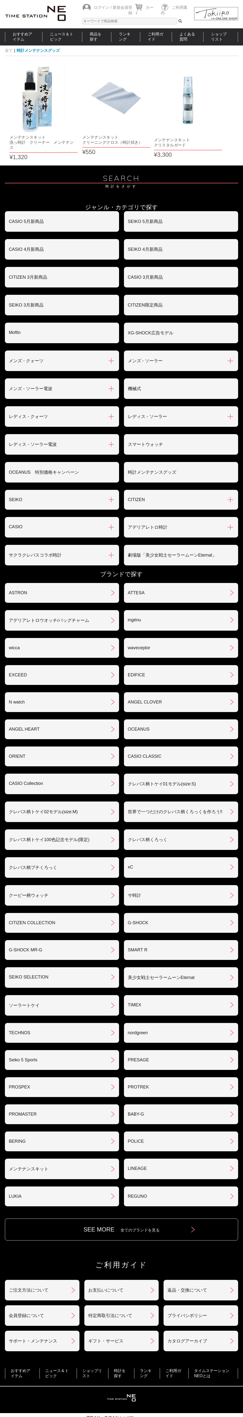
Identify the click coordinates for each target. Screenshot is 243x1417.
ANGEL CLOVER (145, 686)
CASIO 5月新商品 (26, 205)
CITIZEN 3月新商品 (28, 261)
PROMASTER (23, 1098)
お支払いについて (105, 1274)
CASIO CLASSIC (145, 740)
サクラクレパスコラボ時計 (35, 539)
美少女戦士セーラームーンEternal (161, 961)
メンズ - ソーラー (145, 344)
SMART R (137, 934)
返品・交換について (187, 1274)
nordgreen (138, 1016)
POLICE (136, 1125)
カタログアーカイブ (187, 1325)
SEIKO (15, 483)
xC (130, 851)
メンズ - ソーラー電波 (30, 372)
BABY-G (136, 1098)
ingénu (134, 604)
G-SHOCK (138, 906)
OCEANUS (139, 713)
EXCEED (18, 659)
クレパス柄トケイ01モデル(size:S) (162, 768)
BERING (17, 1125)
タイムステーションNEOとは (211, 1357)
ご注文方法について (28, 1274)
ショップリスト (219, 36)
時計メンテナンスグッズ (38, 50)
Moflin (15, 316)
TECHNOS (19, 1016)
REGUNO (137, 1180)
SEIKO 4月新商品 (145, 233)
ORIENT (17, 740)
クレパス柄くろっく (147, 823)
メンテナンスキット (28, 1153)
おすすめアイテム (22, 36)
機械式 (134, 372)
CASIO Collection (26, 767)
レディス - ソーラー (147, 400)
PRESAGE (138, 1044)
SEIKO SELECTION (28, 961)
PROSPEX (19, 1071)
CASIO (15, 510)
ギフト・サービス (105, 1325)
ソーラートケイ (24, 989)
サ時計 (134, 879)
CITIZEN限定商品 (145, 289)
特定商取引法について (110, 1299)
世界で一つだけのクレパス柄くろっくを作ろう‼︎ (175, 795)
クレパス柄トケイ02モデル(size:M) (43, 795)
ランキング (125, 36)
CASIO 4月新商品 (26, 233)
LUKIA (15, 1180)
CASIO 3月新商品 (145, 261)
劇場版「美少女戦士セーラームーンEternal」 (172, 539)
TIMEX (134, 989)
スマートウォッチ (145, 428)
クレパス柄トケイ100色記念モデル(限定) (49, 823)
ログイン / (102, 7)
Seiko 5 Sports (23, 1044)
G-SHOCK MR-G (25, 934)
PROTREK (138, 1071)
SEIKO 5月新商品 (145, 205)
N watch (17, 686)
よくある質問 (187, 36)
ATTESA (136, 576)
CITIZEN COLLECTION (32, 906)
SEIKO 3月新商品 (26, 289)
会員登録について (26, 1299)
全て (9, 50)
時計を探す (120, 1357)
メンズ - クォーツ (26, 344)
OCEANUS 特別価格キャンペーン (44, 456)
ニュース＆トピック (61, 36)
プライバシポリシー (187, 1299)
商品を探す (95, 36)
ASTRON (18, 576)
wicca (14, 631)
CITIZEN (136, 483)
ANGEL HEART (24, 713)
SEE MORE (121, 1213)
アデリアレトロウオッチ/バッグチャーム (49, 604)
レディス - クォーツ (28, 400)
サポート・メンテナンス (33, 1325)
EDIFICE (136, 659)
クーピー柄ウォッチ (28, 879)
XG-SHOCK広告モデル (150, 317)
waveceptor (139, 631)
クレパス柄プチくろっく (33, 851)
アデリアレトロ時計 (147, 511)
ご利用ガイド (155, 36)
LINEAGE (137, 1152)
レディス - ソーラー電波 (33, 428)
